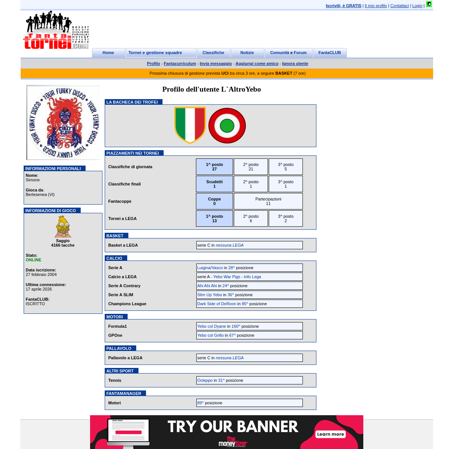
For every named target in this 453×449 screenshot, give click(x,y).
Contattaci (399, 5)
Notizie (247, 52)
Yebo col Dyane (211, 326)
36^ (230, 294)
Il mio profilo (376, 5)
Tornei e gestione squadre (155, 52)
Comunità (279, 52)
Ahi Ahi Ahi (207, 285)
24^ (226, 285)
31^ (221, 380)
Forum (300, 52)
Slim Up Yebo (209, 294)
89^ (200, 403)
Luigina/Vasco (210, 267)
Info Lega (252, 276)
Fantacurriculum (180, 63)
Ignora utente (295, 63)
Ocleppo (205, 380)
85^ (245, 303)
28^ (231, 267)
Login (417, 5)
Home (108, 52)
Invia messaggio (216, 63)
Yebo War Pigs (227, 276)
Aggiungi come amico (257, 63)
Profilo (153, 63)
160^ (236, 326)
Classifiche (213, 52)
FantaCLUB (330, 52)
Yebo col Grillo (210, 335)
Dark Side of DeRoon (217, 303)
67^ (232, 335)
